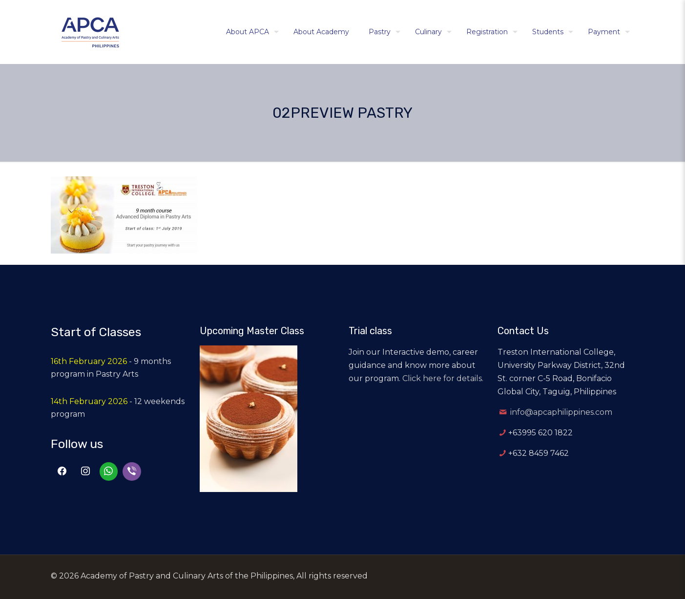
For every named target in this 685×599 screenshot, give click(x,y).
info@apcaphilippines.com (561, 412)
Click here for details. (442, 378)
